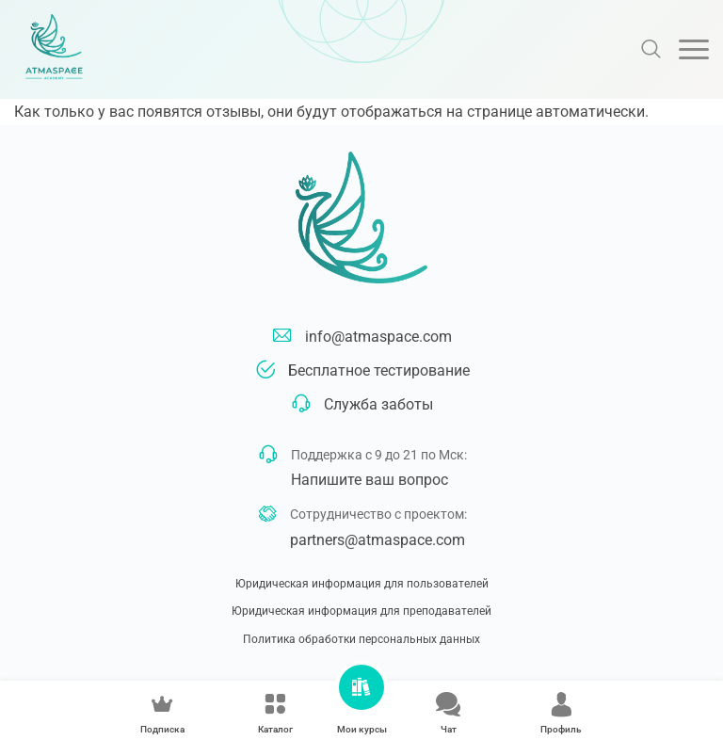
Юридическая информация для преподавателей (361, 611)
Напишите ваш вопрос (369, 480)
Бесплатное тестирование (379, 370)
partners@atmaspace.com (377, 540)
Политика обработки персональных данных (361, 639)
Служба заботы (378, 404)
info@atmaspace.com (378, 337)
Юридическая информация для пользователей (362, 583)
